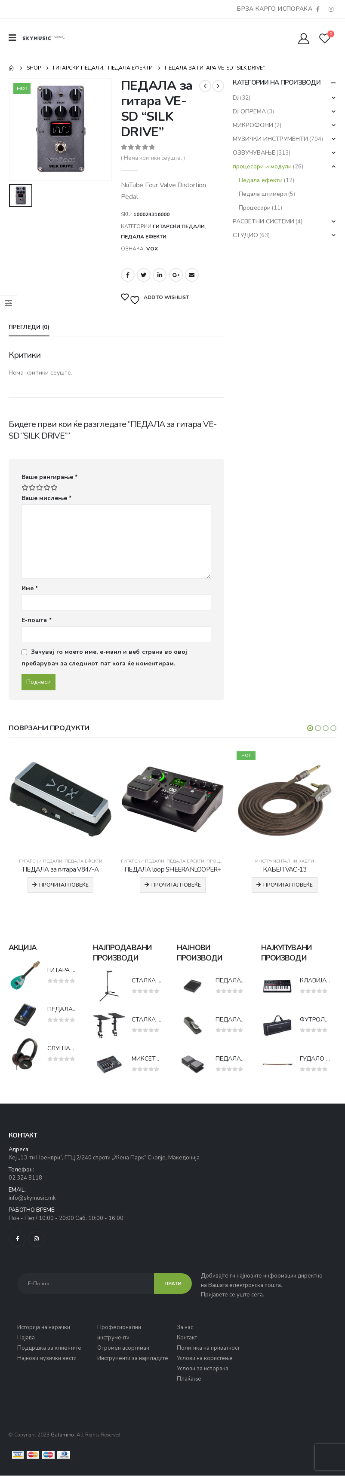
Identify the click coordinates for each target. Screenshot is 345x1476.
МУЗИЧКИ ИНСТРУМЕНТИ (270, 139)
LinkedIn (159, 275)
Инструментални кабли (284, 861)
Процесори (255, 208)
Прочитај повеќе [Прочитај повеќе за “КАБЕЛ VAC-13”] (288, 884)
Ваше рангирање (49, 477)
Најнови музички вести (47, 1359)
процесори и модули (262, 166)
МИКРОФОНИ (253, 125)
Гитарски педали (179, 226)
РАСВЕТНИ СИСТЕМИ (263, 221)
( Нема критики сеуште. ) (153, 158)
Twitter (144, 275)
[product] (60, 799)
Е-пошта (37, 620)
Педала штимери (263, 194)
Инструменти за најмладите (132, 1359)
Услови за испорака (202, 1369)
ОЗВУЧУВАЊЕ (254, 153)
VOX (152, 248)
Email (192, 275)
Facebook (128, 275)
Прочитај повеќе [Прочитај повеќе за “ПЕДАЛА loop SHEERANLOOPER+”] (176, 884)
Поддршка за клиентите (49, 1348)
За (181, 1328)
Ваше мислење (46, 498)
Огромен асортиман (123, 1348)
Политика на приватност (208, 1348)
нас (189, 1328)
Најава (26, 1338)
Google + (176, 275)
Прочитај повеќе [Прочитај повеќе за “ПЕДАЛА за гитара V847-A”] (64, 884)
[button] (310, 728)
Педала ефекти (143, 236)
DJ (236, 98)
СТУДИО (245, 235)
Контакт (187, 1338)
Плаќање (189, 1379)
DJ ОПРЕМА (249, 111)
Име (30, 588)
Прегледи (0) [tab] (29, 327)
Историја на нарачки (43, 1328)
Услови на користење (205, 1359)
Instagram (36, 1239)
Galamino (62, 1435)
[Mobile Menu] (15, 38)
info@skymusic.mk (32, 1198)
